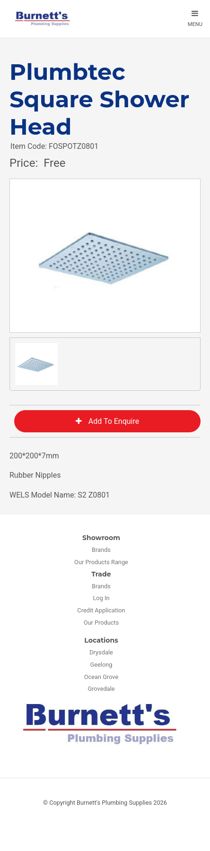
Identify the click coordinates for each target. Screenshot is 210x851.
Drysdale (101, 652)
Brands (101, 549)
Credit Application (101, 610)
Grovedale (101, 688)
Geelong (101, 664)
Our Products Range (101, 562)
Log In (101, 598)
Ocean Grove (101, 676)
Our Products (101, 622)
